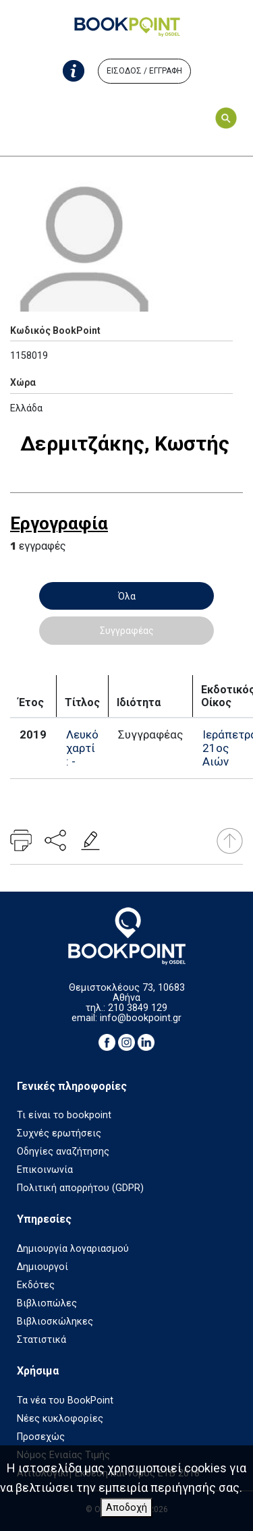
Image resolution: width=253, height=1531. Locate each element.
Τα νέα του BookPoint (65, 1400)
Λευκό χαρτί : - (82, 748)
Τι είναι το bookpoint (64, 1115)
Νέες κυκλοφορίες (60, 1418)
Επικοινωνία (45, 1170)
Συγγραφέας (127, 630)
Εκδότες (36, 1285)
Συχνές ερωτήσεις (59, 1133)
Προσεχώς (41, 1437)
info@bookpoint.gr (140, 1018)
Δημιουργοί (42, 1267)
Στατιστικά (41, 1340)
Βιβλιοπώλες (47, 1303)
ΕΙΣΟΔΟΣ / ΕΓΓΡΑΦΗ (144, 71)
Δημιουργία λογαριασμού (73, 1248)
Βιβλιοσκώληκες (55, 1321)
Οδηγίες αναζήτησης (63, 1151)
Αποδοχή (126, 1507)
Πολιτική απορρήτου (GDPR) (80, 1188)
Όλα (127, 596)
